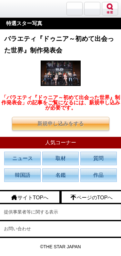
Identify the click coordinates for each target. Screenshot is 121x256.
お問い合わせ (17, 228)
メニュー (92, 8)
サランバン (74, 8)
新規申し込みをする (60, 123)
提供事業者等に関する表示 (31, 211)
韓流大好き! (21, 8)
